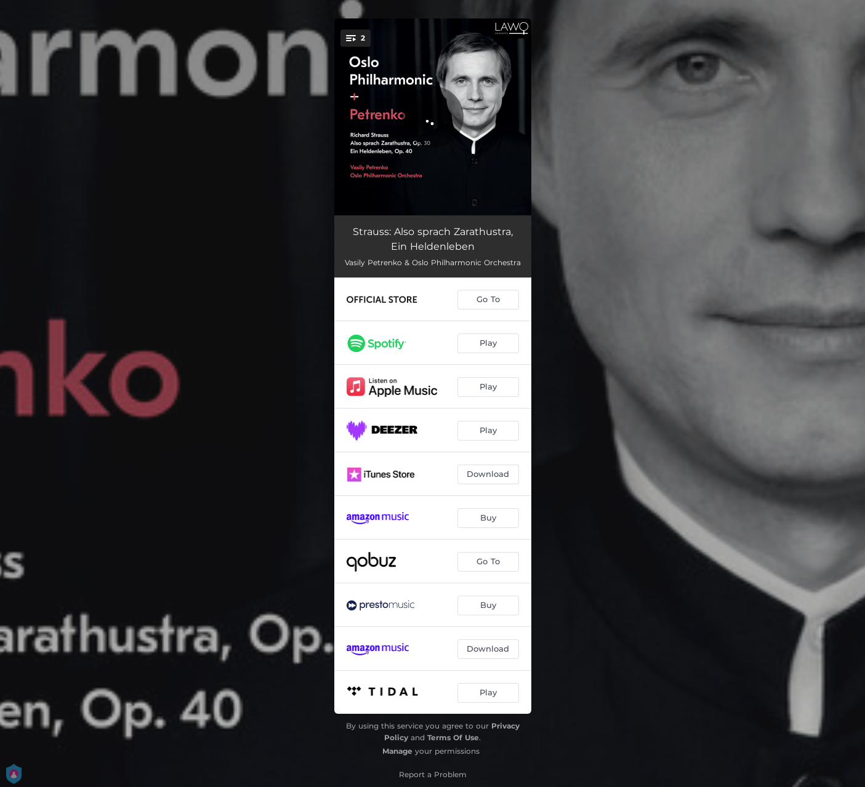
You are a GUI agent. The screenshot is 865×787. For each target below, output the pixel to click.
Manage (397, 751)
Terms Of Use (453, 737)
